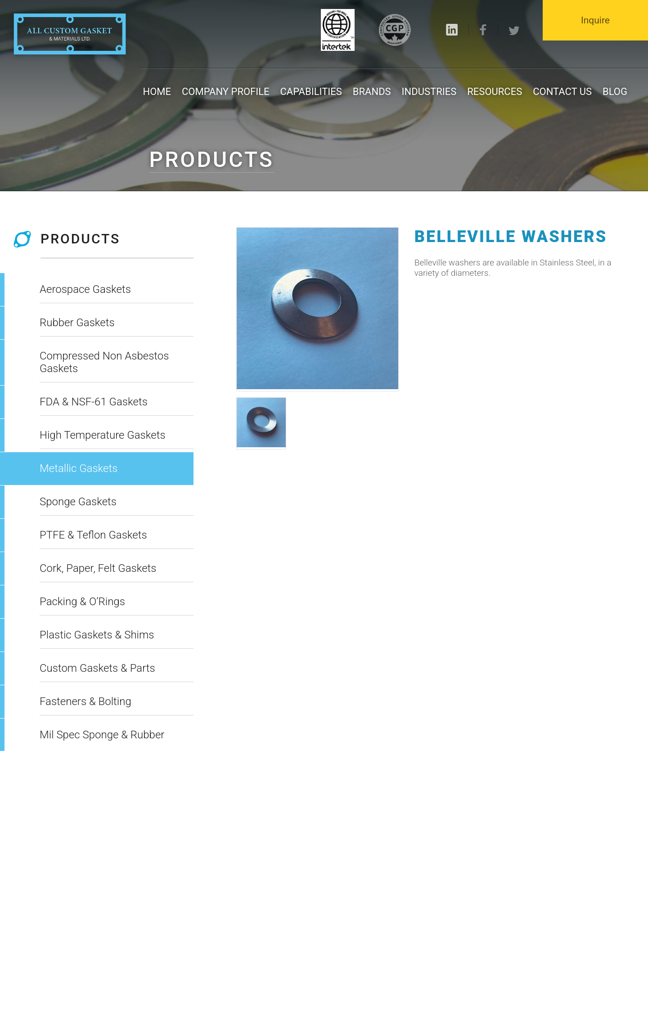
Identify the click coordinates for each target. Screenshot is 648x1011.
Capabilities (311, 91)
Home (157, 91)
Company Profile (226, 91)
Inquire (595, 20)
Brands (372, 91)
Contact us (562, 91)
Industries (429, 91)
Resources (494, 91)
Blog (615, 91)
